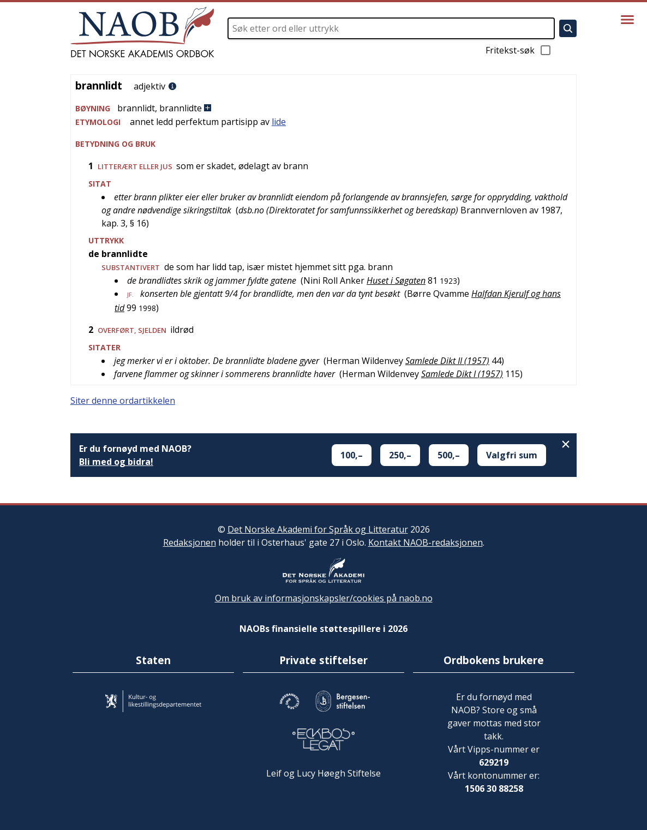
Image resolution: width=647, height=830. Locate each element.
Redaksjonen (189, 542)
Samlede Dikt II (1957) (447, 361)
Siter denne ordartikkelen (122, 401)
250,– (400, 455)
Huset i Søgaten (396, 280)
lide (279, 122)
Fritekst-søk (519, 50)
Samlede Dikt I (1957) (462, 374)
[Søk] (568, 28)
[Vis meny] (627, 19)
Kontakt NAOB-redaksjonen (425, 542)
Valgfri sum (511, 455)
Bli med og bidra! (116, 462)
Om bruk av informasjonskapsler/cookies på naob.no (324, 598)
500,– (449, 455)
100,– (351, 455)
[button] (323, 108)
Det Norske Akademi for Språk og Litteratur (317, 529)
